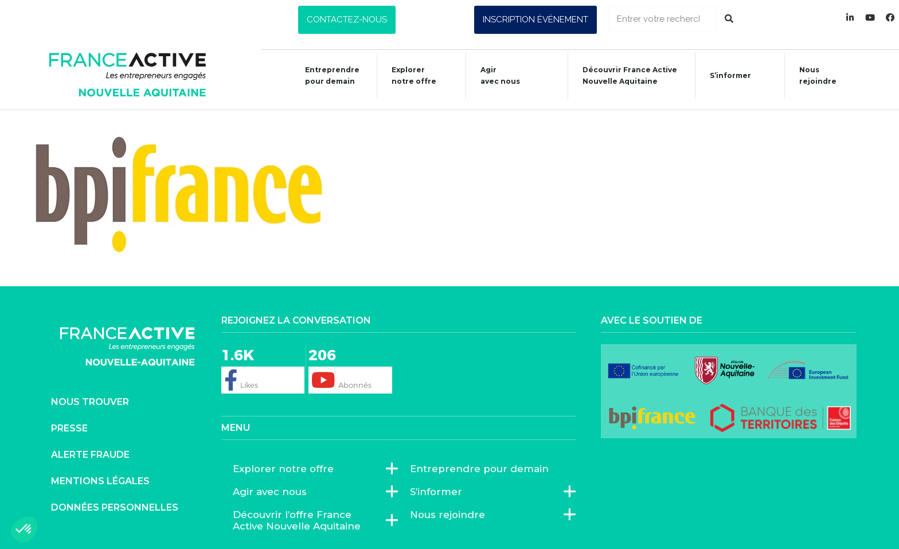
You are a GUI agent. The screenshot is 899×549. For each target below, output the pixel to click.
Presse (69, 428)
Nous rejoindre (812, 75)
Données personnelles (114, 507)
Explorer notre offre (408, 75)
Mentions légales (100, 481)
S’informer (724, 77)
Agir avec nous (272, 491)
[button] (347, 20)
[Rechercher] (729, 19)
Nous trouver (90, 401)
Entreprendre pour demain (326, 75)
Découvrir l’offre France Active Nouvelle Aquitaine (310, 520)
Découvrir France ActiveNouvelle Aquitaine (624, 75)
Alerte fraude (90, 454)
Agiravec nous (494, 75)
